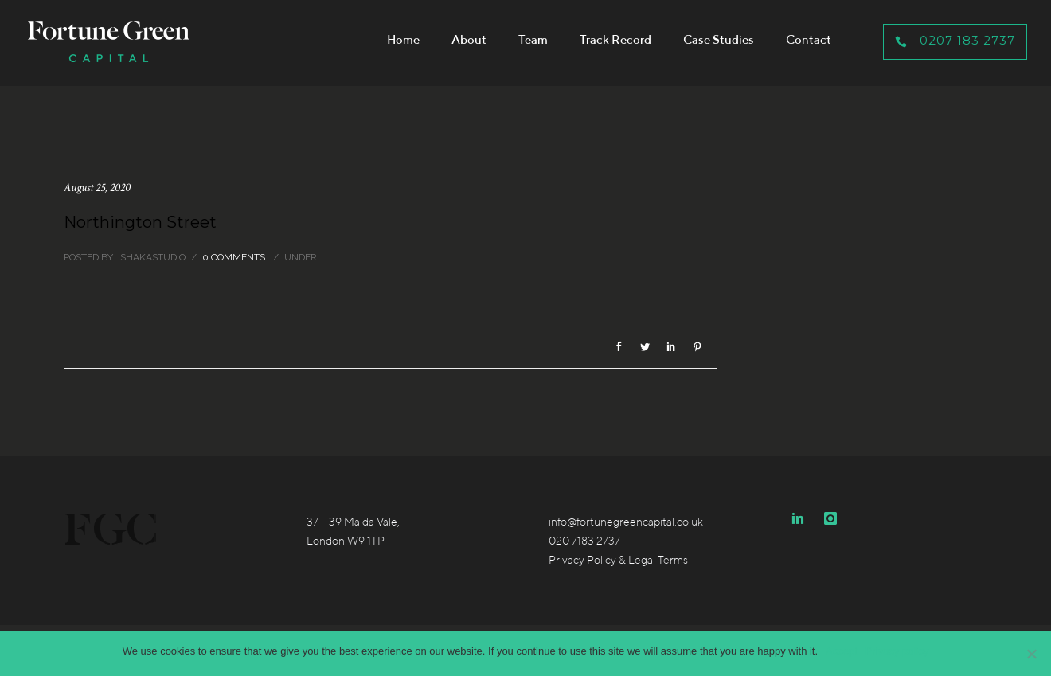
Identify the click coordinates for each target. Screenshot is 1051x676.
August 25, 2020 (97, 187)
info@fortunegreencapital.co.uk (626, 521)
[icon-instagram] (830, 519)
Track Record (615, 39)
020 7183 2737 (584, 540)
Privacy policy (896, 651)
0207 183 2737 (955, 40)
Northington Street (140, 222)
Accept (842, 651)
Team (533, 39)
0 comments (233, 257)
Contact (808, 39)
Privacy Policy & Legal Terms (618, 559)
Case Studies (718, 39)
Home (403, 39)
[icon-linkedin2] (801, 519)
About (468, 39)
